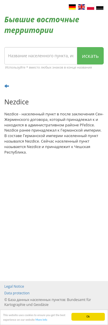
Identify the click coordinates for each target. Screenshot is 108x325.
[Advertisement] (54, 218)
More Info (41, 320)
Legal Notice (14, 286)
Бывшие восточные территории (41, 24)
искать (90, 55)
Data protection (17, 293)
